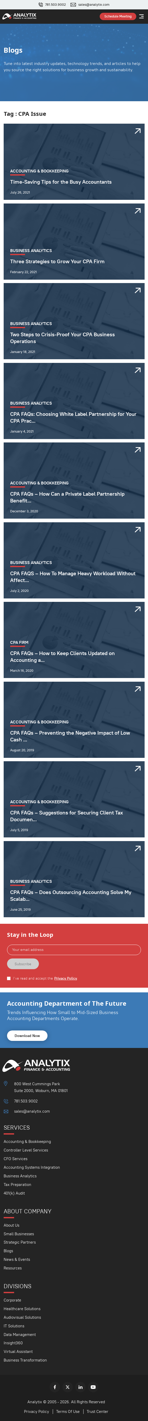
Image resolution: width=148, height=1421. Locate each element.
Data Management (20, 1334)
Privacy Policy (65, 978)
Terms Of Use (68, 1411)
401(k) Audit (14, 1193)
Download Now (27, 1035)
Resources (13, 1268)
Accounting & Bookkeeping (27, 1141)
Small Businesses (19, 1233)
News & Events (17, 1259)
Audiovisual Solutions (22, 1317)
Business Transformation (25, 1360)
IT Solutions (14, 1325)
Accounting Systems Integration (32, 1167)
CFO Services (15, 1158)
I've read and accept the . (45, 978)
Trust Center (97, 1411)
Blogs (8, 1250)
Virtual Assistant (18, 1351)
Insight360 (13, 1342)
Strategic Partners (20, 1242)
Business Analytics (20, 1175)
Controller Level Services (26, 1150)
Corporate (12, 1300)
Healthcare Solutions (22, 1308)
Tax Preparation (17, 1184)
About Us (11, 1225)
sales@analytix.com (93, 5)
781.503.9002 (55, 5)
